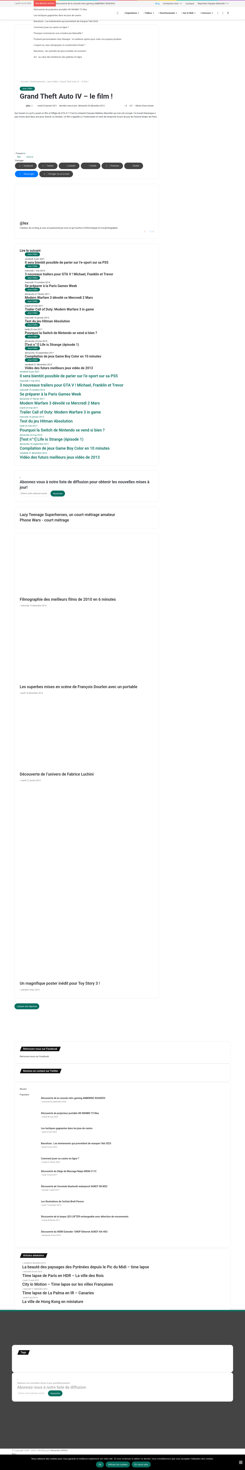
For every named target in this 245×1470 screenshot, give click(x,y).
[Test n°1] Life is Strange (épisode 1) (52, 345)
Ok (100, 1464)
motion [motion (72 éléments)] (161, 1360)
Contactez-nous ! (171, 3)
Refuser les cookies (117, 1464)
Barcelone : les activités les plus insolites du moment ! (60, 51)
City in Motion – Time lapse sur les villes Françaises (67, 1284)
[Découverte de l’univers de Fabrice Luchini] (87, 734)
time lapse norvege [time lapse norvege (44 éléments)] (69, 1365)
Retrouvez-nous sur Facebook (34, 1056)
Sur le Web (187, 13)
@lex (28, 106)
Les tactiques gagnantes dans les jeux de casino (57, 15)
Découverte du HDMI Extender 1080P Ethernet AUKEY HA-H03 (74, 1231)
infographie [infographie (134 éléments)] (137, 1360)
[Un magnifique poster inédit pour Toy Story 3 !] (87, 882)
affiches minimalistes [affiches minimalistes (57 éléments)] (27, 1360)
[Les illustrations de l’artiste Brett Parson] (29, 1206)
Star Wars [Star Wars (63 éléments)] (189, 1360)
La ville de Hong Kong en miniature (52, 1301)
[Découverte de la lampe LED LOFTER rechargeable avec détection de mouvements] (29, 1221)
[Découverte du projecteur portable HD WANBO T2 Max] (29, 1117)
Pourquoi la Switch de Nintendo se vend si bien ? (61, 333)
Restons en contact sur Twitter (40, 1070)
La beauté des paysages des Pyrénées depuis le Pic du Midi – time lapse (85, 1267)
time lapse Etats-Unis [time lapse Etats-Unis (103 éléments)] (47, 1365)
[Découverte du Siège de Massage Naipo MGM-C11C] (29, 1176)
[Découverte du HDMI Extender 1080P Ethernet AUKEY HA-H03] (29, 1236)
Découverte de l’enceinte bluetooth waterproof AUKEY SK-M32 (74, 1186)
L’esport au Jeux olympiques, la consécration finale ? (59, 45)
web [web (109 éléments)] (80, 1365)
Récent (23, 1089)
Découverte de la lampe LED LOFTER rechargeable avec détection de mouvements (84, 1216)
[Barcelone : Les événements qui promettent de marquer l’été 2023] (29, 1148)
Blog (157, 3)
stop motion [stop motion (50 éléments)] (200, 1361)
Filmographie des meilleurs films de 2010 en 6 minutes (68, 599)
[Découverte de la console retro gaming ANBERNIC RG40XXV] (29, 1102)
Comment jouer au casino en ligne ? (51, 27)
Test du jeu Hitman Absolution (47, 321)
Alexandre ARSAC (59, 1450)
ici (24, 153)
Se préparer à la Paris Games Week (51, 286)
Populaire (24, 1094)
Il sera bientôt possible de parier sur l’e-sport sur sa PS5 (66, 262)
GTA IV (30, 157)
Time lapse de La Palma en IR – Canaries (58, 1293)
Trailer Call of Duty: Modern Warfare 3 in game (59, 309)
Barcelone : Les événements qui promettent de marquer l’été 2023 (66, 21)
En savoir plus (141, 1464)
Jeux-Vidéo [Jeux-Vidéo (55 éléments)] (151, 1360)
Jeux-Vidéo (52, 81)
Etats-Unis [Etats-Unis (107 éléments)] (64, 1360)
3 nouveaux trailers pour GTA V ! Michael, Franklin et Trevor (69, 274)
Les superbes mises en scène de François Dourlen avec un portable (78, 687)
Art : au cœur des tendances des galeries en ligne (58, 57)
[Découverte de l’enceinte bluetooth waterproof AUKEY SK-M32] (29, 1191)
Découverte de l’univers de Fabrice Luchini (57, 774)
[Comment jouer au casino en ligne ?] (29, 1163)
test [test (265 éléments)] (20, 1364)
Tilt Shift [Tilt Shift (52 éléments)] (28, 1365)
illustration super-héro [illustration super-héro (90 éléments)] (115, 1360)
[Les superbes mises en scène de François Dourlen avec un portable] (87, 646)
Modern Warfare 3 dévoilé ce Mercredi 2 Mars (59, 298)
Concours (205, 13)
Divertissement (167, 13)
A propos (189, 3)
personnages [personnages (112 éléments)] (175, 1360)
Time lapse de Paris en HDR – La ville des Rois (63, 1275)
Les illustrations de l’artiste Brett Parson (62, 1201)
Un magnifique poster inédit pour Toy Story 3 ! (60, 983)
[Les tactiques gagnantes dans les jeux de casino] (29, 1133)
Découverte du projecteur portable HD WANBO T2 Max (60, 9)
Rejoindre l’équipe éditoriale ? (212, 3)
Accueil (24, 81)
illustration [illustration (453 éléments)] (89, 1360)
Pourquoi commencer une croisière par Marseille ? (58, 33)
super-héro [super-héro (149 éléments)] (214, 1360)
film (19, 157)
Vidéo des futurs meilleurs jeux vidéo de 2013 (59, 368)
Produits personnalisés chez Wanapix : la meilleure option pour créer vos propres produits (77, 39)
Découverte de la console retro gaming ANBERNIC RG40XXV (85, 3)
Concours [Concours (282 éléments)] (47, 1360)
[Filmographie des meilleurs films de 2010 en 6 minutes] (87, 570)
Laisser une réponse (27, 1006)
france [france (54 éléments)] (74, 1361)
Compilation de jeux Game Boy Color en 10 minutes (63, 356)
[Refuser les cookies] (240, 1462)
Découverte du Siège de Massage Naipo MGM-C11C (68, 1171)
